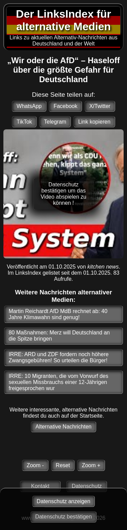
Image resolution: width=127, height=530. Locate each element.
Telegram (55, 122)
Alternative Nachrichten (63, 427)
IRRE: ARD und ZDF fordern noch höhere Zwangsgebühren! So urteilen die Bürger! (58, 357)
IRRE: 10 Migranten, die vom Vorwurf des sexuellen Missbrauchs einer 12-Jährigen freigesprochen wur (58, 382)
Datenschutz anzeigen (63, 501)
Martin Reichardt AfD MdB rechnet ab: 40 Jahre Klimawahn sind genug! (57, 314)
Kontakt (40, 486)
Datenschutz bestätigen (63, 516)
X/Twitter (99, 106)
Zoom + (91, 465)
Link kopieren (94, 122)
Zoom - (35, 465)
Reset (63, 465)
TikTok (24, 122)
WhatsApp (29, 106)
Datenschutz (87, 486)
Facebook (65, 106)
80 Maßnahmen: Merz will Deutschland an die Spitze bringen (59, 336)
